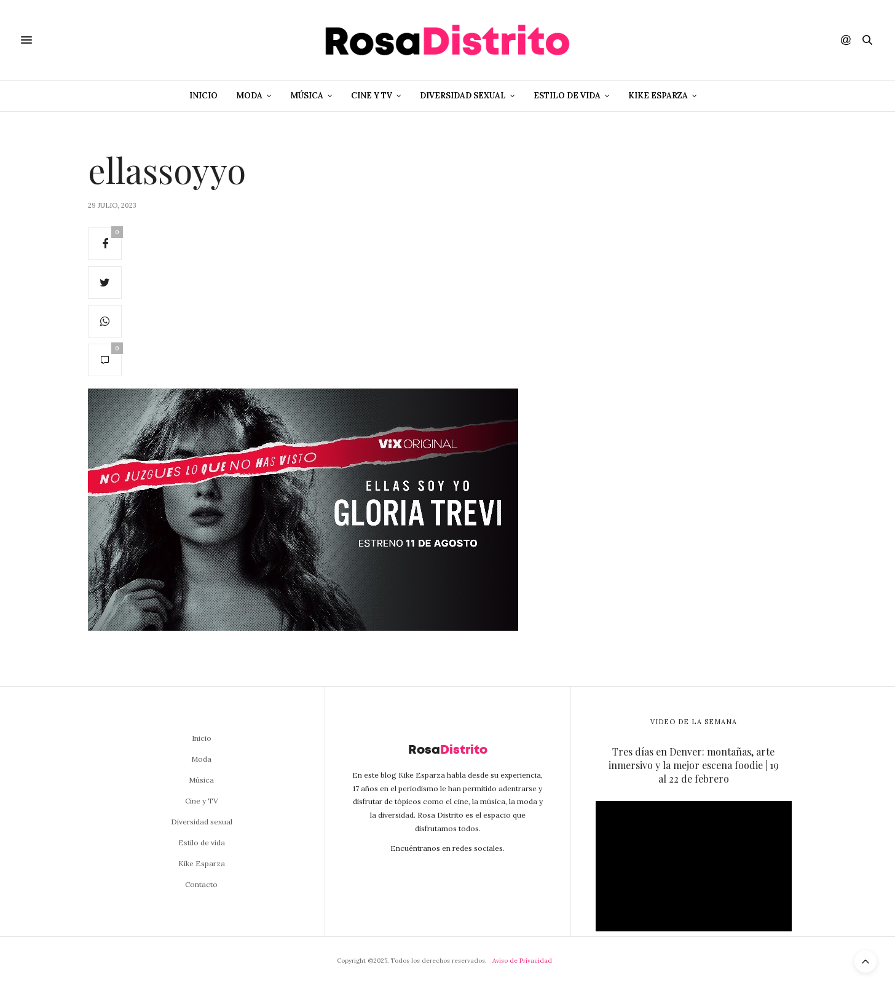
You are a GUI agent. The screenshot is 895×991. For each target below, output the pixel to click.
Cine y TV (371, 95)
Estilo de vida (567, 95)
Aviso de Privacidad (522, 961)
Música (306, 95)
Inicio (203, 95)
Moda (249, 95)
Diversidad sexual (463, 95)
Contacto (201, 884)
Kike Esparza (658, 95)
